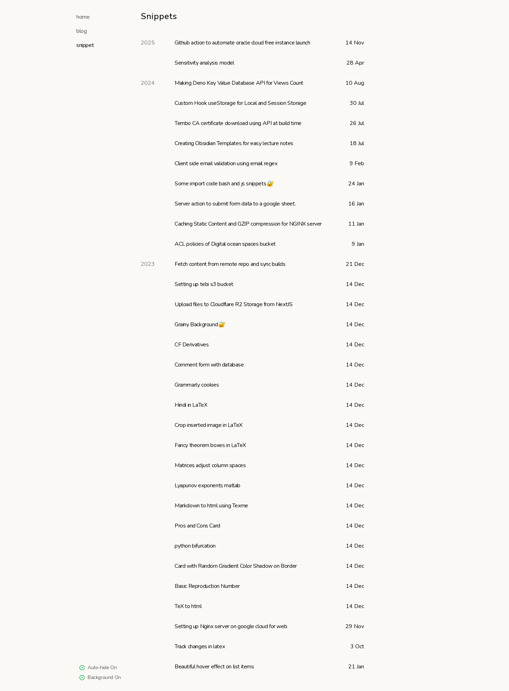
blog (81, 31)
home (82, 17)
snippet (85, 45)
